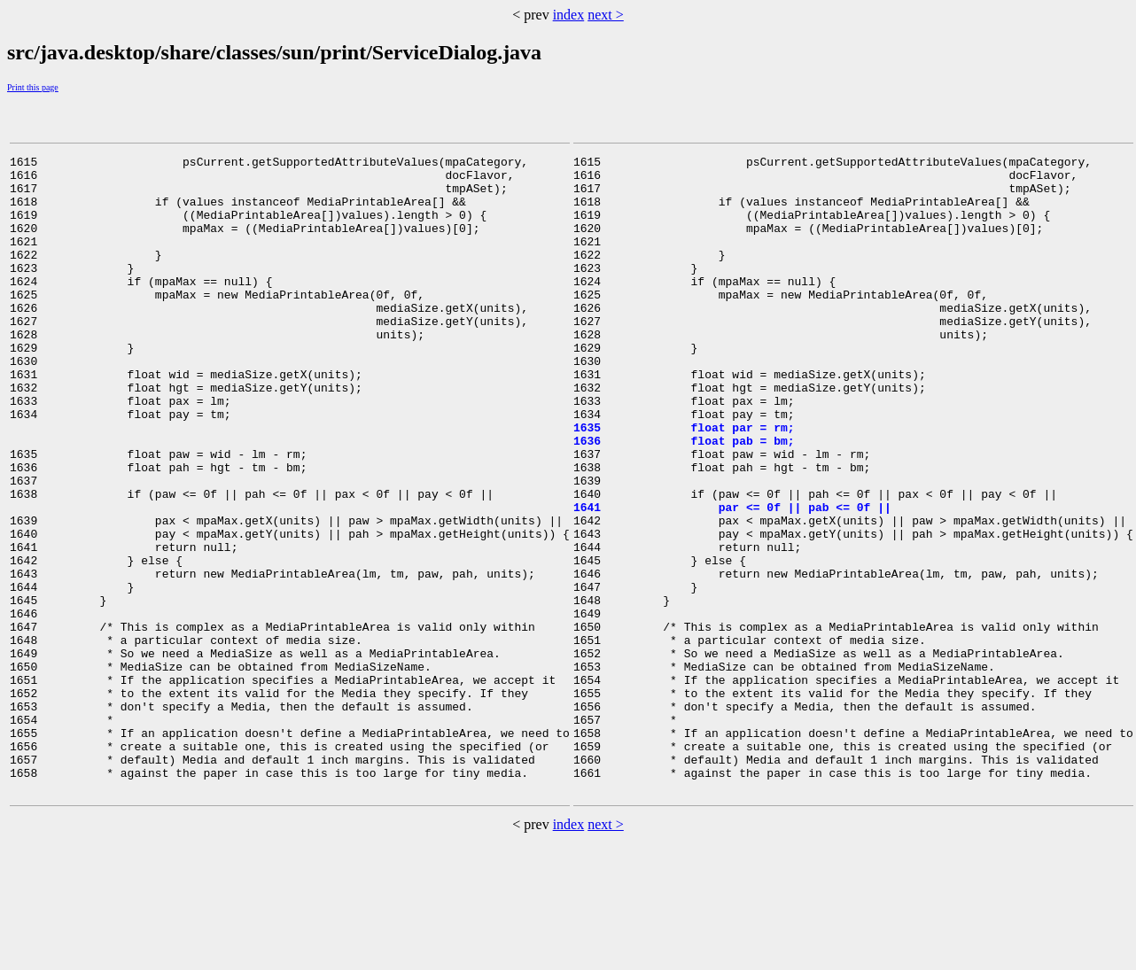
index (569, 14)
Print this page (32, 87)
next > (605, 14)
